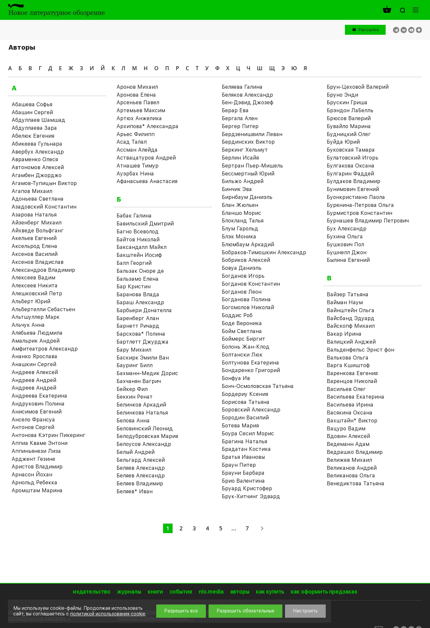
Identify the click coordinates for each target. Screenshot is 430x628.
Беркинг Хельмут (245, 150)
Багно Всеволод (138, 231)
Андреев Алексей (35, 372)
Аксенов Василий (35, 254)
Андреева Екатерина (39, 396)
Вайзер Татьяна (347, 294)
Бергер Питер (240, 126)
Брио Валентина (243, 481)
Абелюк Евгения (33, 136)
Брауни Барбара (243, 473)
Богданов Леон (242, 292)
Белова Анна (133, 420)
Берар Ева (235, 110)
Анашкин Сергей (34, 364)
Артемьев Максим (141, 110)
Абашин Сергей (32, 112)
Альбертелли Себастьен (43, 309)
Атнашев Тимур (138, 166)
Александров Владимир (43, 270)
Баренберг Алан (138, 318)
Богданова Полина (246, 299)
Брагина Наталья (244, 441)
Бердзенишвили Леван (252, 134)
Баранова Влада (138, 294)
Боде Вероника (242, 323)
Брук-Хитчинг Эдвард (251, 496)
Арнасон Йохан (32, 474)
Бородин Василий (245, 417)
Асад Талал (132, 142)
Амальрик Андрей (36, 341)
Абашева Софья (32, 104)
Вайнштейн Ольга (350, 310)
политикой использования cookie (107, 613)
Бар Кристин (134, 286)
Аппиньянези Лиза (36, 451)
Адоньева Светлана (38, 199)
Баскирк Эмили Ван (143, 358)
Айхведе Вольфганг (38, 230)
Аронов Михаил (137, 87)
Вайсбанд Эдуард (350, 318)
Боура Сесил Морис (248, 433)
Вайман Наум (345, 302)
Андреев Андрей (34, 380)
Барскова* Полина (141, 334)
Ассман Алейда (137, 150)
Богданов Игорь (243, 276)
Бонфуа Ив (236, 378)
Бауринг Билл (135, 365)
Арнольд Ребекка (34, 482)
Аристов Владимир (37, 466)
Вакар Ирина (344, 334)
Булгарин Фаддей (350, 173)
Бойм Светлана (242, 331)
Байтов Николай (138, 239)
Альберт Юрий (31, 301)
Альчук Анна (28, 325)
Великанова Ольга (351, 475)
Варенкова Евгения (352, 373)
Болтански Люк (242, 355)
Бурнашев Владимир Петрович (368, 220)
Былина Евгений (348, 260)
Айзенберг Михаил (37, 222)
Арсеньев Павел (138, 102)
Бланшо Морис (241, 213)
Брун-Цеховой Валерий (358, 87)
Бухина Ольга (345, 236)
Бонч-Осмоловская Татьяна (258, 386)
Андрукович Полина (38, 404)
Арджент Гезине (33, 459)
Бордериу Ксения (245, 394)
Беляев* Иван (135, 491)
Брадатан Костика (246, 449)
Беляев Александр (141, 468)
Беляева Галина (242, 87)
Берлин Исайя (240, 158)
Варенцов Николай (352, 381)
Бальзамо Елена (138, 279)
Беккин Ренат (135, 397)
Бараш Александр (140, 302)
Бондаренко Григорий (251, 370)
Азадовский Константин (44, 207)
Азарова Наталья (34, 215)
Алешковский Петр (37, 293)
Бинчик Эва (237, 189)
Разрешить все (181, 610)
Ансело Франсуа (33, 419)
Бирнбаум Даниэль (247, 197)
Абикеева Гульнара (37, 144)
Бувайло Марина (349, 126)
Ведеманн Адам (348, 444)
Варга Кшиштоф (348, 365)
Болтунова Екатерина (250, 363)
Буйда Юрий (343, 142)
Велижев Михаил (349, 460)
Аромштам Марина (37, 490)
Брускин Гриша (347, 102)
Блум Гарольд (240, 228)
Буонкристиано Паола (356, 197)
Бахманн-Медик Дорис (147, 373)
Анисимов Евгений (37, 412)
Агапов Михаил (32, 191)
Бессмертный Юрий (248, 173)
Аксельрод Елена (34, 246)
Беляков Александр (247, 95)
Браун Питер (239, 465)
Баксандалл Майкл (142, 247)
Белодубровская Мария (147, 436)
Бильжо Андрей (242, 181)
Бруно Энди (342, 95)
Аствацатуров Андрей (146, 158)
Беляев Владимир (140, 483)
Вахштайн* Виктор (352, 420)
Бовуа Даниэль (242, 268)
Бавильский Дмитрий (145, 223)
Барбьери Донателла (144, 310)
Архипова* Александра (147, 126)
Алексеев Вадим (33, 277)
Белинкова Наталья (142, 413)
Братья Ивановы (243, 457)
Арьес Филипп (136, 134)
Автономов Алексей (38, 167)
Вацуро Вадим (346, 428)
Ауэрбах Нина (135, 173)
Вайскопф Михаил (351, 326)
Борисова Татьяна (245, 402)
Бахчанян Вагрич (139, 381)
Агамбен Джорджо (37, 175)
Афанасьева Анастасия (147, 181)
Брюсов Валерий (349, 118)
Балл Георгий (134, 263)
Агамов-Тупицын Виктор (44, 183)
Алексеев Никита (35, 285)
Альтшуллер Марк (36, 317)
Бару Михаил (134, 350)
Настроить (305, 610)
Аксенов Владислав (38, 262)
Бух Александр (346, 228)
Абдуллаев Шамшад (38, 120)
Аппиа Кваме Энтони (40, 443)
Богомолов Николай (248, 307)
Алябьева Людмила (37, 333)
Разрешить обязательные (245, 610)
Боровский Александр (251, 410)
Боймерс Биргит (243, 339)
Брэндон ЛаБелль (350, 110)
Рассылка (368, 29)
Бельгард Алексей (141, 460)
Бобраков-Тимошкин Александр (264, 252)
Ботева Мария (240, 425)
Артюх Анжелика (139, 118)
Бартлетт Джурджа (142, 342)
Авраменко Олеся (35, 159)
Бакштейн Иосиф (139, 255)
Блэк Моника (239, 236)
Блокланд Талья (242, 220)
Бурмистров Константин (359, 213)
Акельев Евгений (34, 238)
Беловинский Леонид (145, 428)
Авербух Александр (38, 152)
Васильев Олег (346, 389)
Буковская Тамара (351, 150)
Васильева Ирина (350, 405)
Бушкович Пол (345, 244)
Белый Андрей (136, 452)
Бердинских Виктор (248, 142)
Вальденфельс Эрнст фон (360, 350)
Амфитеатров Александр (45, 349)
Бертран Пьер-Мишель (252, 166)
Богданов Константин (251, 284)
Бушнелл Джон (346, 252)
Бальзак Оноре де (140, 271)
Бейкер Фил (132, 389)
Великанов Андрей (352, 468)
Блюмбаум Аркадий (248, 244)
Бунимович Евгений (353, 189)
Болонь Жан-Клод (245, 347)
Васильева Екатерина (355, 397)
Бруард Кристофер (247, 488)
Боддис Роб (237, 315)
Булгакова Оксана (350, 166)
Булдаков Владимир (353, 181)
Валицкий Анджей (351, 342)
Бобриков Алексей (246, 260)
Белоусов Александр (144, 444)
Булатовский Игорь (352, 158)
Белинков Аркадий (141, 405)
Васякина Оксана (349, 413)
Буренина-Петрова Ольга (360, 205)
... (233, 528)
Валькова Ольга (347, 358)
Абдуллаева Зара (34, 128)
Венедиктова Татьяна (355, 483)
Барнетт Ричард (138, 326)
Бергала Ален (240, 118)
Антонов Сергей (33, 427)
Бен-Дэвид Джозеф (247, 102)
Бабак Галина (134, 216)
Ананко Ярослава (34, 356)
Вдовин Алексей (348, 436)
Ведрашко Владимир (355, 452)
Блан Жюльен (240, 205)
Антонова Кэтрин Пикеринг (48, 435)
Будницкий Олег (349, 134)
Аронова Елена (136, 95)
